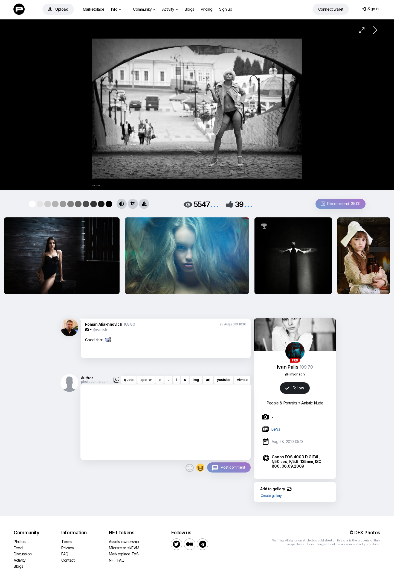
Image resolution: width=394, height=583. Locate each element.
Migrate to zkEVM (124, 548)
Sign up (225, 9)
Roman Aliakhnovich (103, 324)
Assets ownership (124, 541)
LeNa (275, 429)
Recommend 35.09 (341, 203)
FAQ (64, 554)
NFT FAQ (116, 560)
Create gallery (271, 496)
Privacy (67, 548)
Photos (20, 541)
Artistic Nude (312, 403)
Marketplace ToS (123, 554)
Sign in (370, 8)
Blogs (189, 9)
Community (144, 9)
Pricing (206, 9)
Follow (294, 388)
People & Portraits (281, 403)
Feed (18, 548)
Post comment (233, 467)
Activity (170, 9)
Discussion (23, 554)
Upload (58, 9)
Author (87, 377)
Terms (66, 541)
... (214, 204)
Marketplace (94, 9)
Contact (67, 560)
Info (116, 9)
